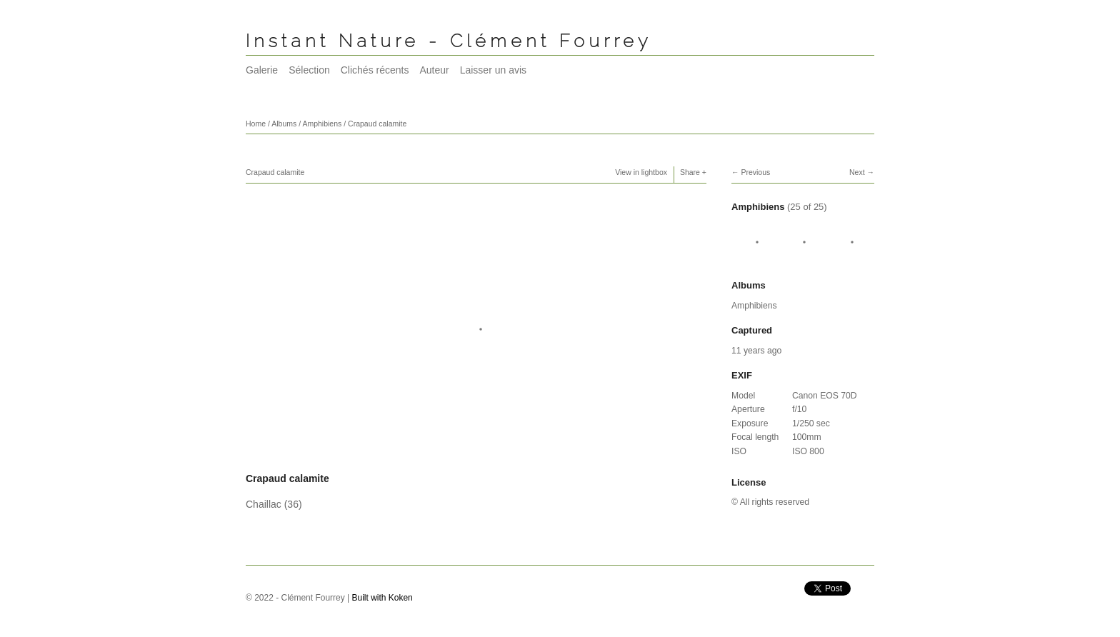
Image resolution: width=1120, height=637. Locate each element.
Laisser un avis (493, 70)
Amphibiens (321, 123)
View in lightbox (641, 172)
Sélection (309, 70)
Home (256, 123)
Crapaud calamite (377, 123)
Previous (755, 172)
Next (857, 172)
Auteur (434, 70)
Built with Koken (382, 598)
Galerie (262, 70)
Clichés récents (375, 70)
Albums (283, 123)
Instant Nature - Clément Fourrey (448, 40)
